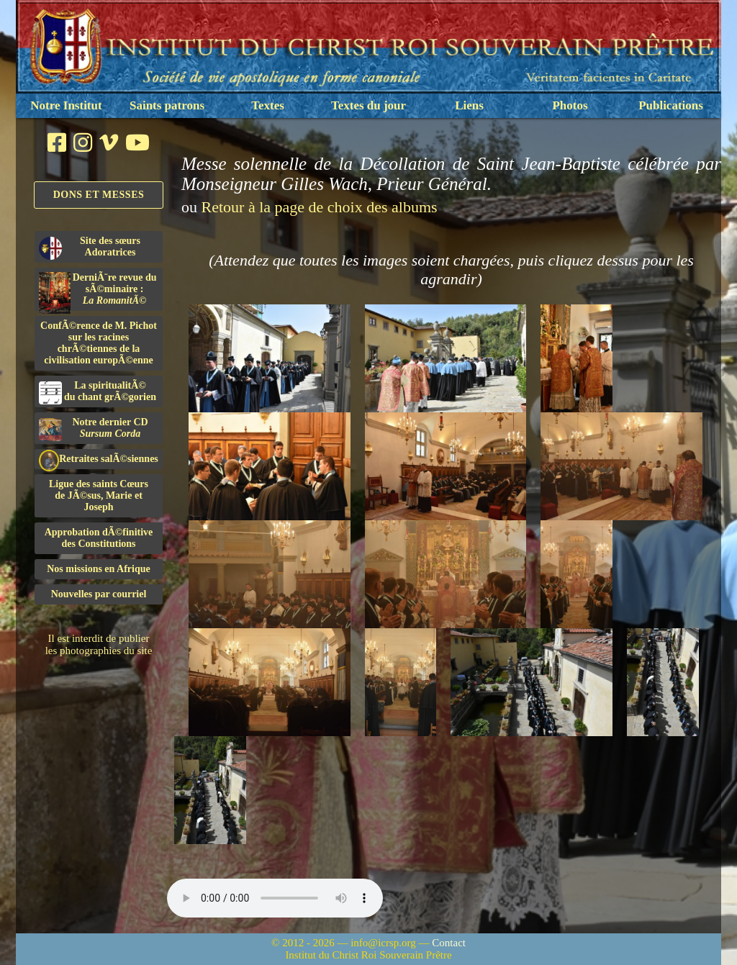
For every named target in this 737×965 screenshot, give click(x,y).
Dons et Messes (99, 194)
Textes (267, 105)
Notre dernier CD (93, 429)
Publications (670, 105)
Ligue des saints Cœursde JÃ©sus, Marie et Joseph (98, 495)
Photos (569, 105)
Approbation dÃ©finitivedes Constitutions (99, 538)
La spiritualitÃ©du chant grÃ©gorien (97, 392)
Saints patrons (167, 105)
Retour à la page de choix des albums (320, 207)
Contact (449, 942)
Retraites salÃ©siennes (98, 459)
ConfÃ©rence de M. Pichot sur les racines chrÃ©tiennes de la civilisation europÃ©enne (98, 343)
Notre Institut (65, 105)
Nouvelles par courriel (99, 594)
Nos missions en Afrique (98, 568)
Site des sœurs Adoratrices (89, 247)
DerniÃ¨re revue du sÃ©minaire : (98, 291)
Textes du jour (368, 105)
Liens (469, 105)
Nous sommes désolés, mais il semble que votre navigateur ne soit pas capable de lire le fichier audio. (275, 898)
